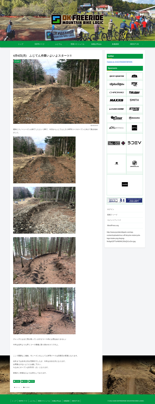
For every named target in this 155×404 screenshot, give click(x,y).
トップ (14, 401)
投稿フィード (112, 215)
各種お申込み (56, 401)
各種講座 (67, 401)
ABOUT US (75, 401)
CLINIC (17, 381)
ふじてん (33, 401)
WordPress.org (113, 225)
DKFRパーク (23, 401)
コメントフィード (114, 220)
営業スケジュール (44, 401)
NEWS (24, 381)
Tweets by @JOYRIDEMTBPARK (119, 62)
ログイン (110, 209)
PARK (31, 381)
